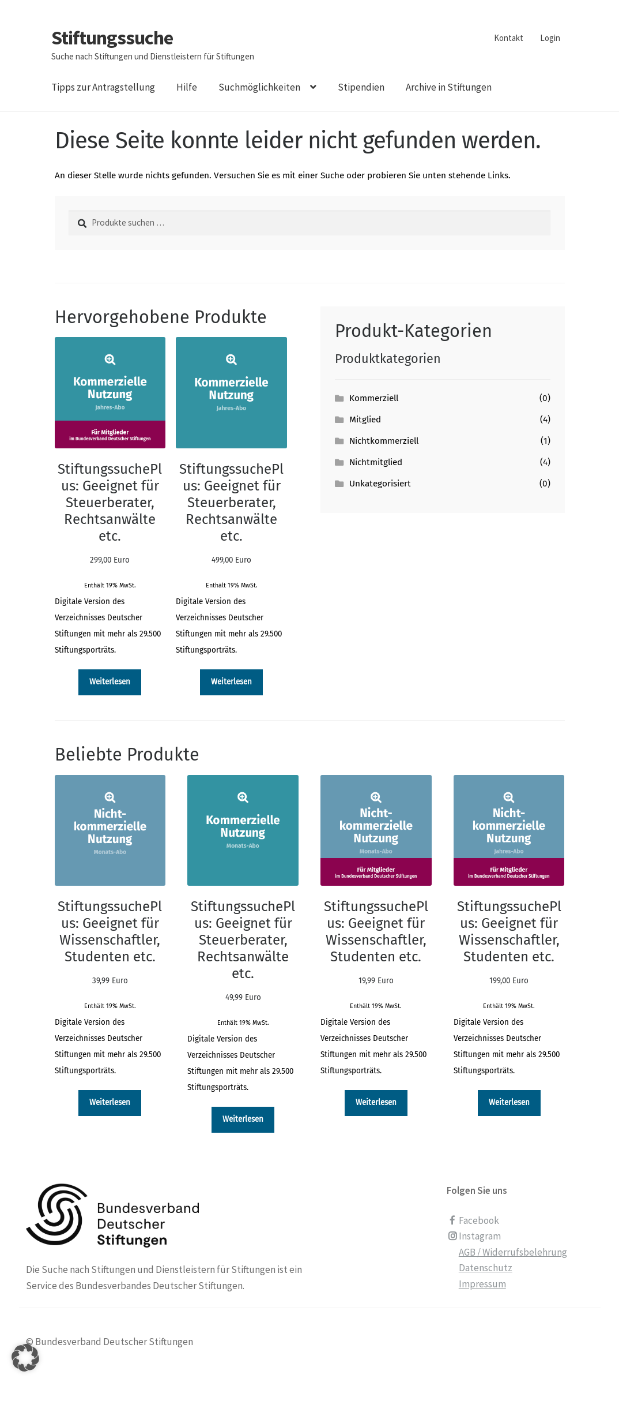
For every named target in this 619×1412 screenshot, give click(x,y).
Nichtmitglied (375, 462)
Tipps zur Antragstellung (103, 87)
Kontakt (508, 37)
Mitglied (365, 419)
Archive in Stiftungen (449, 87)
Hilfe (186, 87)
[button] (25, 1372)
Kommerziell (373, 398)
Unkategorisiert (380, 483)
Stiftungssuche (112, 37)
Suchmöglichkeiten (259, 87)
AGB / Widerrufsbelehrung (513, 1252)
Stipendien (361, 87)
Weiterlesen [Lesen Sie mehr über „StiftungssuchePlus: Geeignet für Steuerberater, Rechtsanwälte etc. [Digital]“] (109, 682)
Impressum (482, 1284)
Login (550, 37)
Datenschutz (485, 1267)
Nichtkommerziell (383, 441)
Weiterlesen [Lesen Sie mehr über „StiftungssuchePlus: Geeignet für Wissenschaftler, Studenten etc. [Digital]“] (109, 1102)
